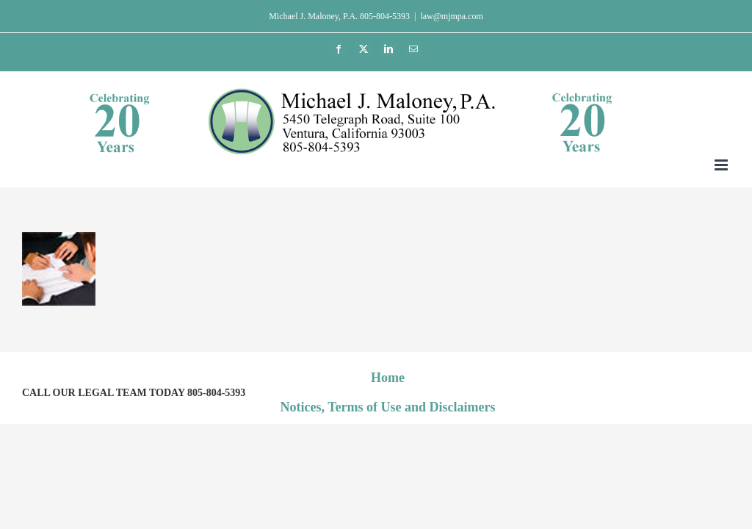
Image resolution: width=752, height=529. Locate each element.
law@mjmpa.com (451, 16)
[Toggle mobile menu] (722, 165)
